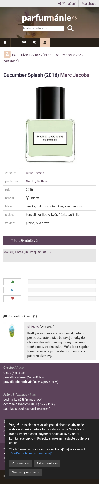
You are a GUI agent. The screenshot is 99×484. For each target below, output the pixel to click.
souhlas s (26, 408)
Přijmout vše (20, 463)
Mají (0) (8, 252)
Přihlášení (67, 3)
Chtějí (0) (21, 252)
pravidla (23, 377)
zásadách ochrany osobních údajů (30, 453)
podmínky (23, 399)
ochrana (29, 404)
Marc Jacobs (74, 75)
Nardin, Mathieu (37, 181)
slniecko (33, 326)
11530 (57, 55)
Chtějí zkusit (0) (40, 252)
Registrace (88, 3)
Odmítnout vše (47, 463)
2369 (79, 55)
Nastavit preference (25, 472)
